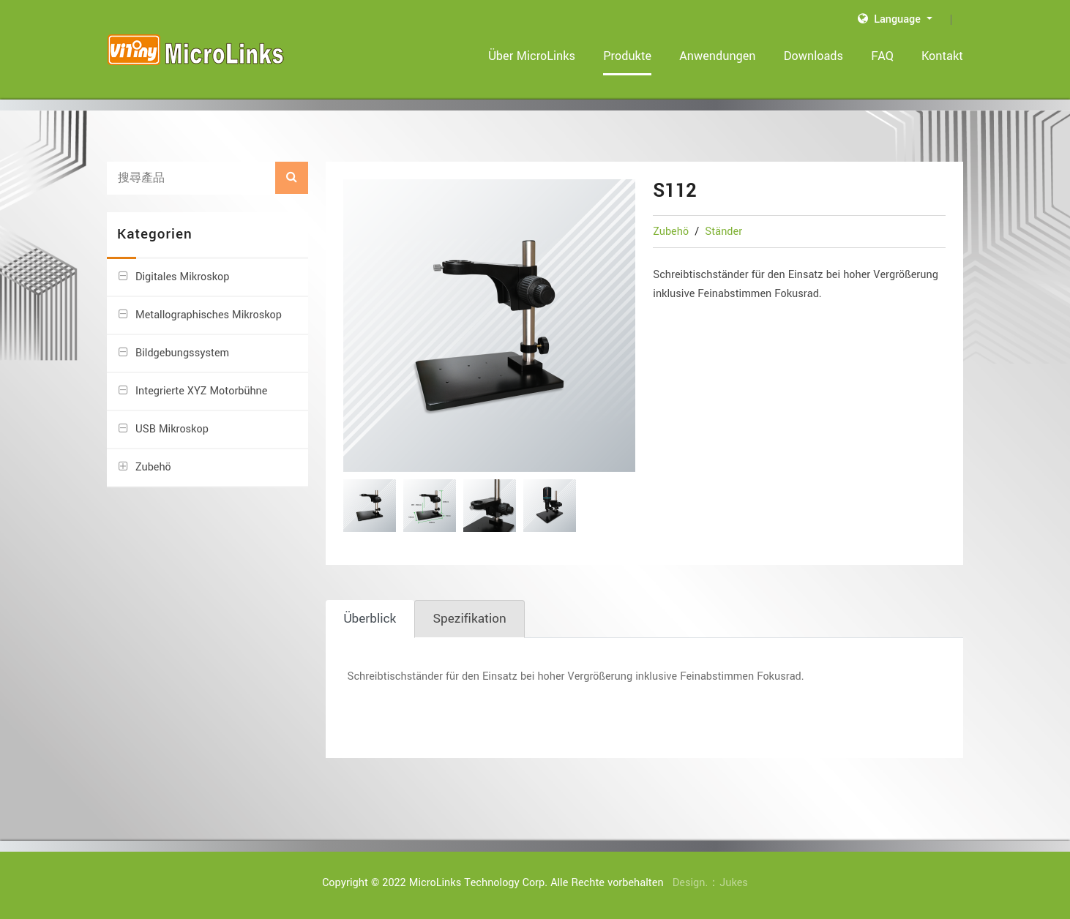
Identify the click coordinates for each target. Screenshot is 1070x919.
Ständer (723, 231)
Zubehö (672, 231)
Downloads (813, 56)
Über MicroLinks (532, 56)
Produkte (628, 56)
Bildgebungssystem (182, 353)
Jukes (733, 882)
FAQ (882, 56)
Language (891, 19)
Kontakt (942, 56)
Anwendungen (718, 56)
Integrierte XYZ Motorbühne (201, 391)
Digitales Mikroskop (182, 277)
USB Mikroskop (172, 429)
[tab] (370, 619)
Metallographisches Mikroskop (208, 315)
